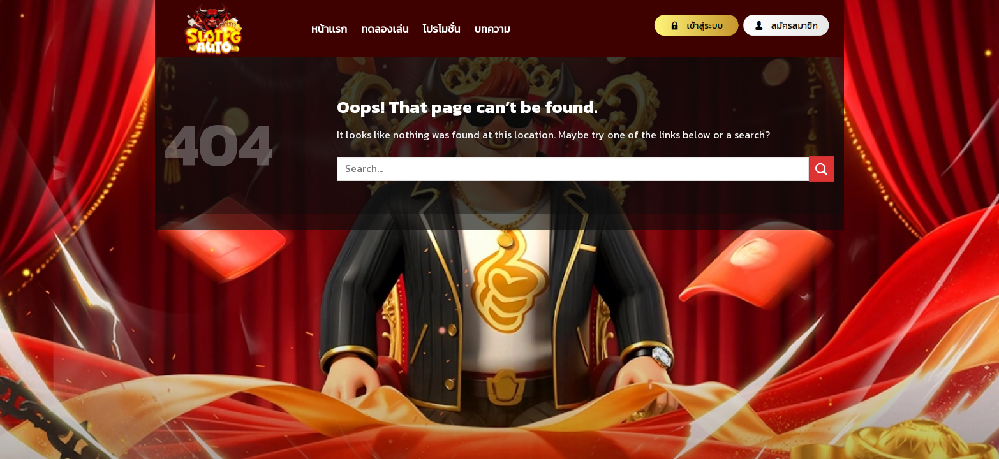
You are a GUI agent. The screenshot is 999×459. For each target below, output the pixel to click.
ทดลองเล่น (384, 28)
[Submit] (821, 168)
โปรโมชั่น (442, 28)
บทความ (492, 28)
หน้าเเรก (329, 28)
